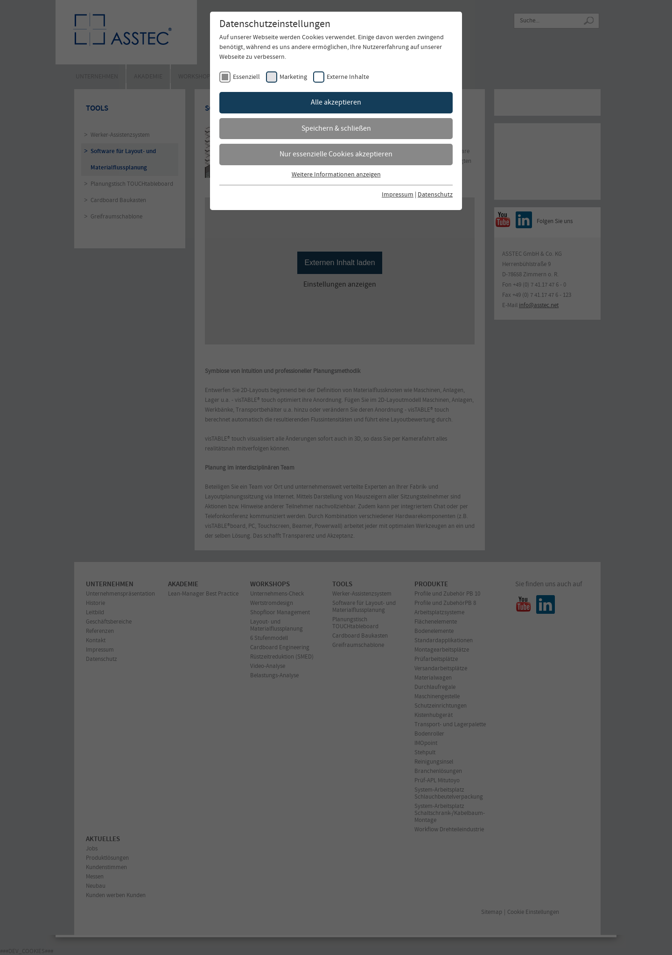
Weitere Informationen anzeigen (336, 174)
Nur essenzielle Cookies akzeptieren (336, 154)
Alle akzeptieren (336, 102)
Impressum (397, 194)
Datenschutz (435, 194)
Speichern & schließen (336, 129)
